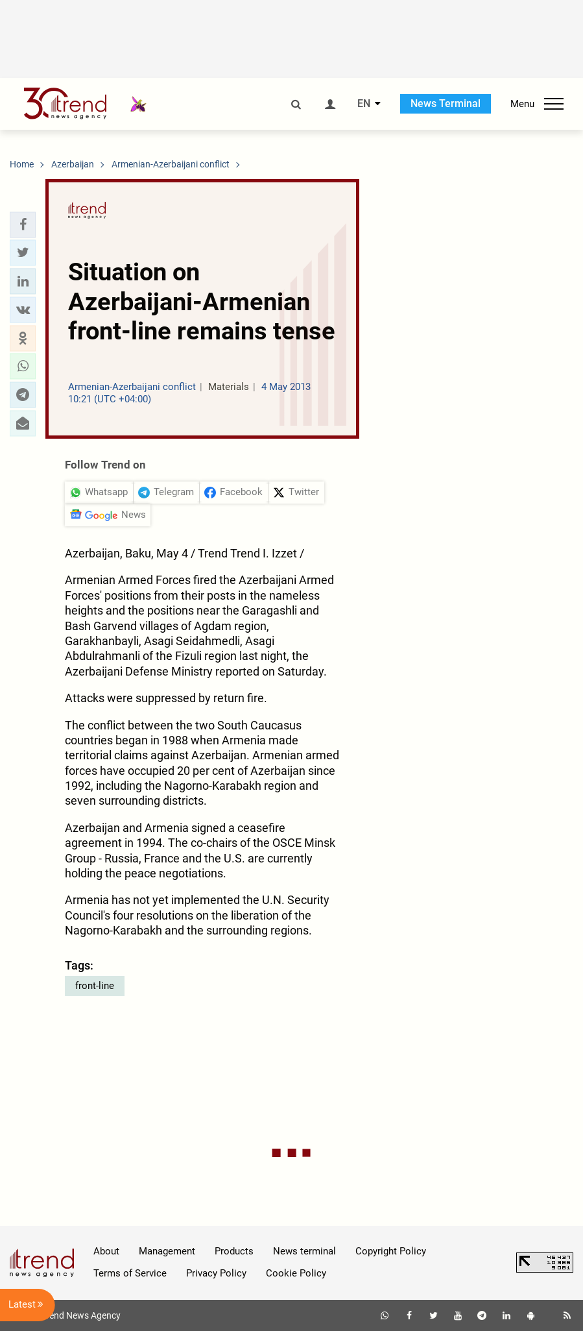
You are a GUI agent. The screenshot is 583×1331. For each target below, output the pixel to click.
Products (234, 1251)
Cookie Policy (296, 1273)
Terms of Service (130, 1273)
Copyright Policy (390, 1251)
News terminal (304, 1251)
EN (363, 104)
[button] (23, 224)
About (106, 1251)
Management (167, 1251)
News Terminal (445, 103)
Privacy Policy (216, 1273)
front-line (94, 986)
